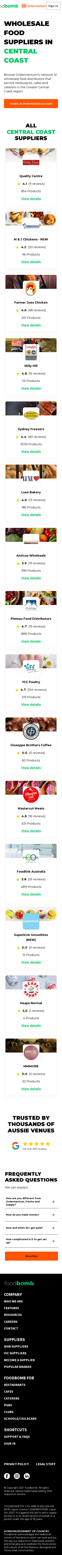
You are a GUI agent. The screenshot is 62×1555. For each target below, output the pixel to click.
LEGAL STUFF (46, 1464)
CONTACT (11, 1328)
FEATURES (11, 1308)
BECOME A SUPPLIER (19, 1360)
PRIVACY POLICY (16, 1464)
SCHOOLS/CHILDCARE (20, 1418)
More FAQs (32, 1256)
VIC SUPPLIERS (15, 1353)
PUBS (8, 1405)
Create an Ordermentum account (31, 103)
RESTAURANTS (14, 1385)
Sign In (53, 6)
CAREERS (11, 1322)
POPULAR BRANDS (17, 1367)
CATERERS (11, 1398)
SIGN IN (10, 1443)
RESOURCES (13, 1315)
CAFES (8, 1391)
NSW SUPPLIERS (16, 1346)
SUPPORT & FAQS (17, 1436)
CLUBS (9, 1412)
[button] (31, 1201)
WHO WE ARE (13, 1301)
